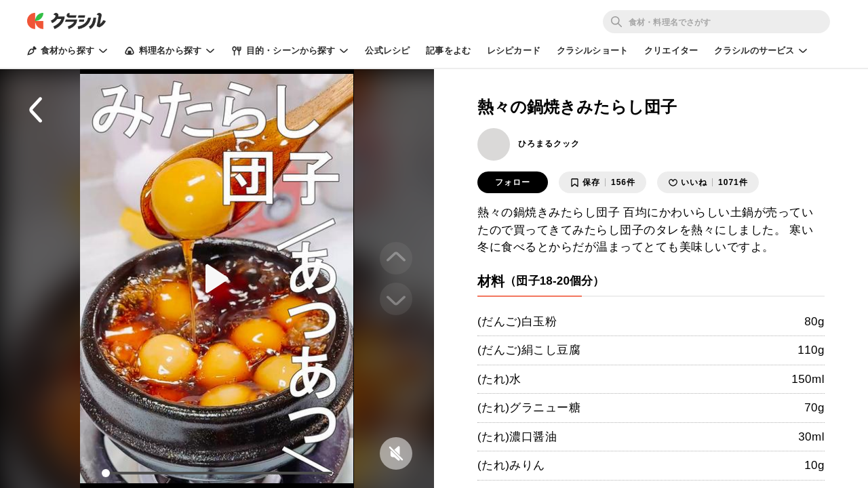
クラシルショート (592, 50)
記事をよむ (448, 50)
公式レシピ (387, 50)
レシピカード (513, 50)
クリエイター (671, 50)
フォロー (512, 182)
